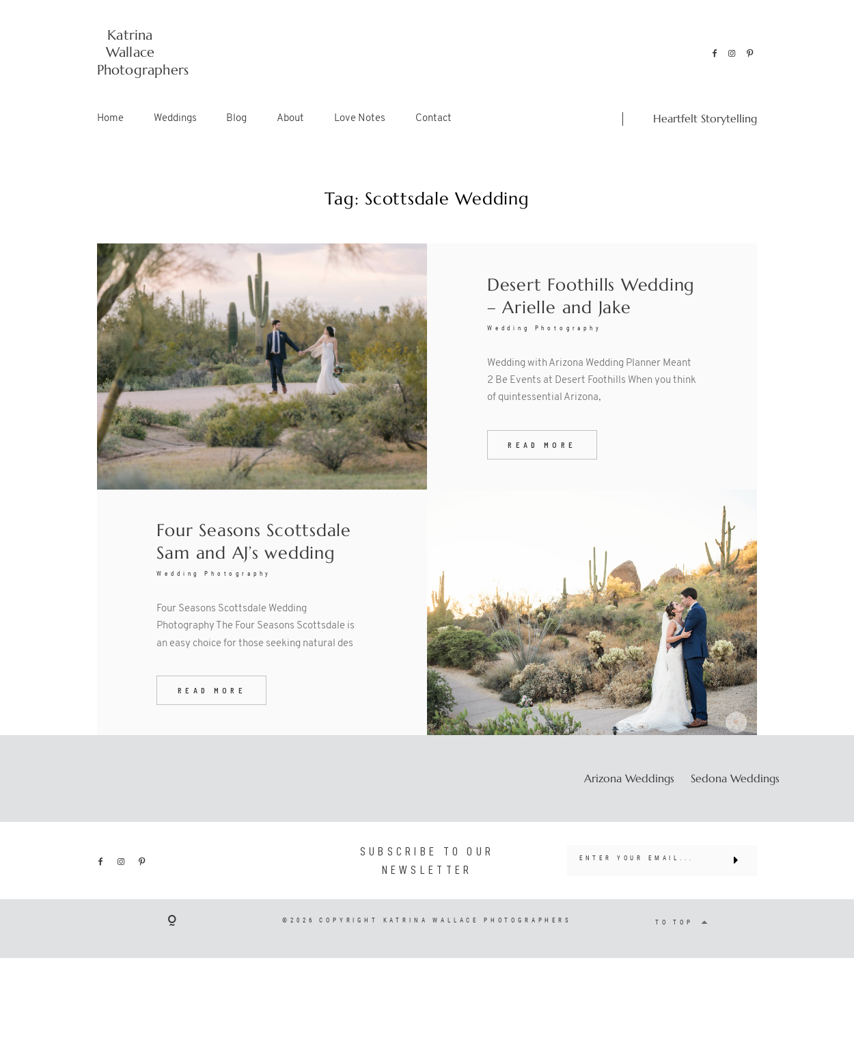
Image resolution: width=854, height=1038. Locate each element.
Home (110, 119)
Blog (236, 119)
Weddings (175, 119)
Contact (433, 119)
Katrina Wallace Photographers (130, 52)
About (290, 119)
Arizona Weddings (629, 796)
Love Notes (359, 119)
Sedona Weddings (735, 796)
